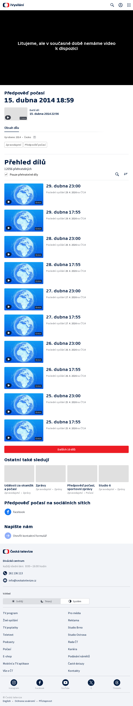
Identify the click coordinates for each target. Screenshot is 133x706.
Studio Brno (75, 626)
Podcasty (8, 641)
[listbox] (46, 600)
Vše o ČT (8, 669)
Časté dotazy (76, 662)
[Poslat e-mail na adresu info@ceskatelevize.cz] (66, 579)
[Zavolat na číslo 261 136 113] (66, 572)
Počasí (7, 648)
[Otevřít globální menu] (129, 5)
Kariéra (72, 648)
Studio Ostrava (77, 633)
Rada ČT (73, 641)
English (7, 699)
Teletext (8, 633)
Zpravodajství (13, 144)
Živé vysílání (10, 619)
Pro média (74, 612)
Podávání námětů (79, 655)
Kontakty (74, 669)
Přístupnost (45, 699)
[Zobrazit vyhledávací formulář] (112, 5)
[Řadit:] (126, 173)
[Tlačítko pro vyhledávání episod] (117, 173)
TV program (10, 612)
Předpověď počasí (33, 144)
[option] (17, 600)
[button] (25, 193)
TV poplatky (10, 626)
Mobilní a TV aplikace (16, 662)
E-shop (7, 655)
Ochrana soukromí (25, 699)
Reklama (73, 619)
